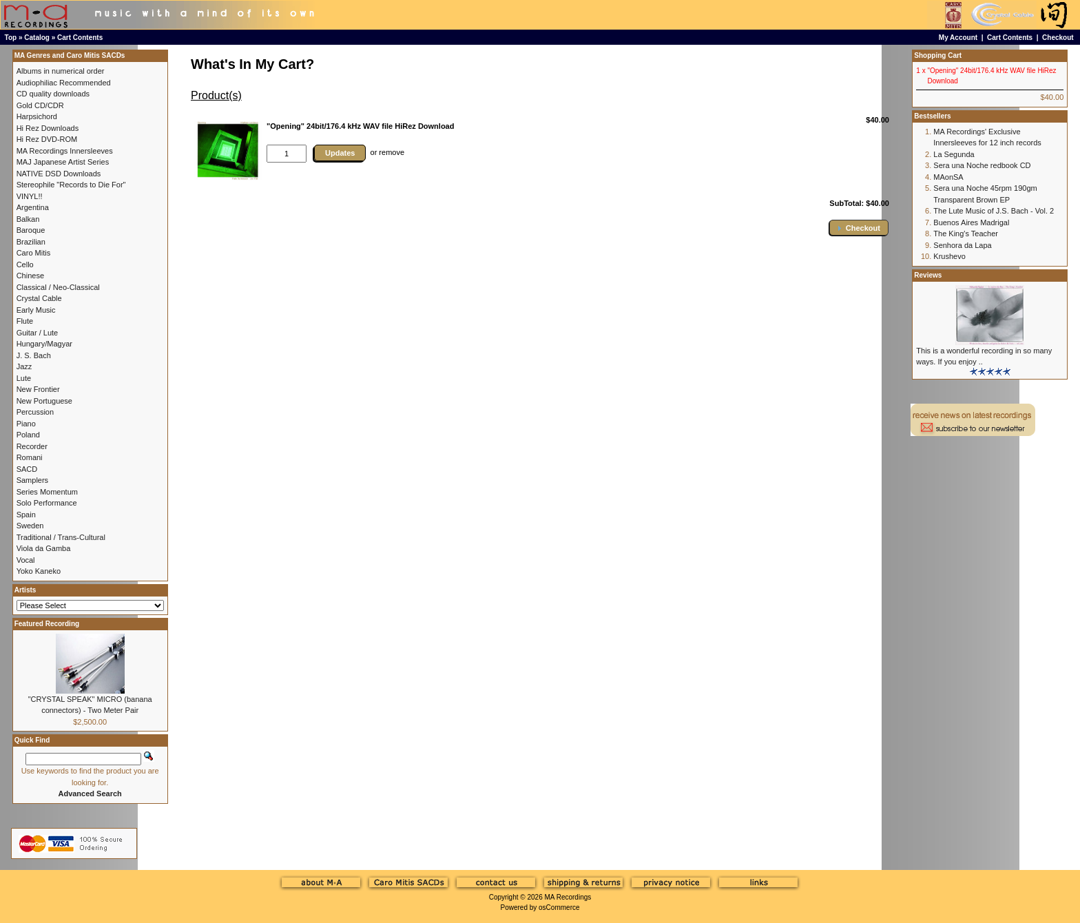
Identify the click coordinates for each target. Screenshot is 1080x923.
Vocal (26, 560)
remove (391, 152)
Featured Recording (46, 624)
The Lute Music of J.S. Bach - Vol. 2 (993, 211)
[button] (859, 228)
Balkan (28, 219)
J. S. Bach (34, 355)
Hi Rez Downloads (48, 128)
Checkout (1058, 37)
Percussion (35, 412)
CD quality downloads (53, 94)
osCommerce (559, 907)
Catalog (37, 37)
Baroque (31, 230)
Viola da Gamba (44, 548)
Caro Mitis (34, 253)
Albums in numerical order (61, 71)
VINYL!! (30, 196)
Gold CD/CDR (40, 105)
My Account (958, 37)
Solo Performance (47, 503)
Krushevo (949, 256)
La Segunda (953, 154)
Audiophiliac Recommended (64, 83)
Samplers (32, 480)
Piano (26, 423)
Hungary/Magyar (44, 344)
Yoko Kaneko (39, 571)
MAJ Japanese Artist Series (63, 162)
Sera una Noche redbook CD (981, 165)
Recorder (32, 446)
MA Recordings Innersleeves (65, 151)
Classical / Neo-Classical (58, 287)
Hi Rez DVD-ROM (47, 139)
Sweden (30, 525)
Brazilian (31, 242)
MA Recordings (567, 897)
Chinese (30, 275)
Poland (28, 435)
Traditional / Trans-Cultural (61, 537)
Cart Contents (80, 37)
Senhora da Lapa (962, 245)
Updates (340, 153)
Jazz (24, 366)
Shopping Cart (938, 55)
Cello (25, 264)
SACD (27, 469)
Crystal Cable (39, 298)
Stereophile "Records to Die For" (71, 184)
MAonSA (948, 177)
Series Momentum (47, 492)
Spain (26, 514)
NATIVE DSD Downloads (59, 173)
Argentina (33, 207)
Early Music (36, 310)
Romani (30, 457)
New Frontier (38, 389)
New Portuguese (44, 401)
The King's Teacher (965, 233)
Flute (25, 321)
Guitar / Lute (38, 333)
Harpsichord (37, 116)
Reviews (928, 275)
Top (11, 37)
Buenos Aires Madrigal (971, 222)
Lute (24, 378)
